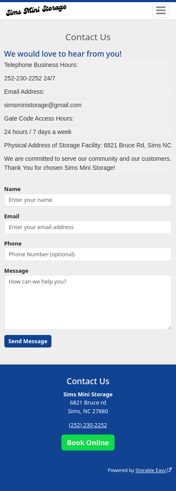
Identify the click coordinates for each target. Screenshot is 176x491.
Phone (13, 243)
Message (16, 270)
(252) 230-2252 (88, 425)
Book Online (88, 442)
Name (12, 189)
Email (11, 216)
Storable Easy (153, 470)
